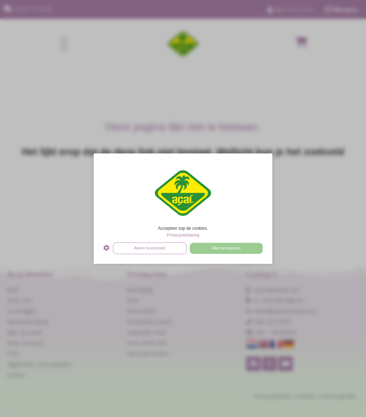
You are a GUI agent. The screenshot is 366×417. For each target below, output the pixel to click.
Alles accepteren (226, 248)
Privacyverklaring (183, 235)
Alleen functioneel (149, 248)
